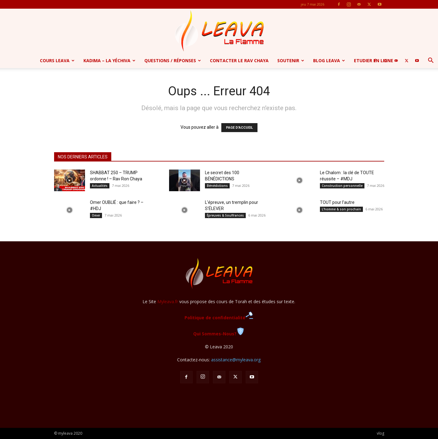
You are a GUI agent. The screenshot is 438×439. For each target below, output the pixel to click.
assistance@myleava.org (236, 360)
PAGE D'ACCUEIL (239, 128)
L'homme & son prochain (341, 209)
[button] (430, 61)
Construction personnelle (342, 185)
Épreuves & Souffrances (225, 215)
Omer (96, 215)
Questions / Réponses (172, 60)
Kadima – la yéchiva (109, 60)
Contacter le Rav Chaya (239, 60)
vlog (380, 433)
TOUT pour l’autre (337, 202)
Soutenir (290, 60)
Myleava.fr (167, 301)
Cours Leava (57, 60)
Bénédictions (217, 185)
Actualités (100, 185)
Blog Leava (329, 60)
